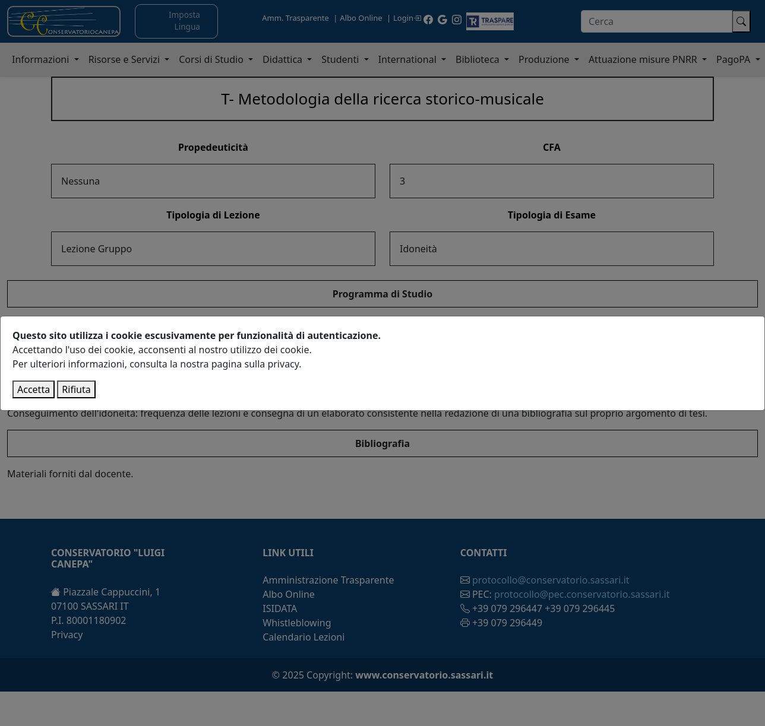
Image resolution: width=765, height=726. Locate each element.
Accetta (33, 389)
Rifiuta (76, 389)
